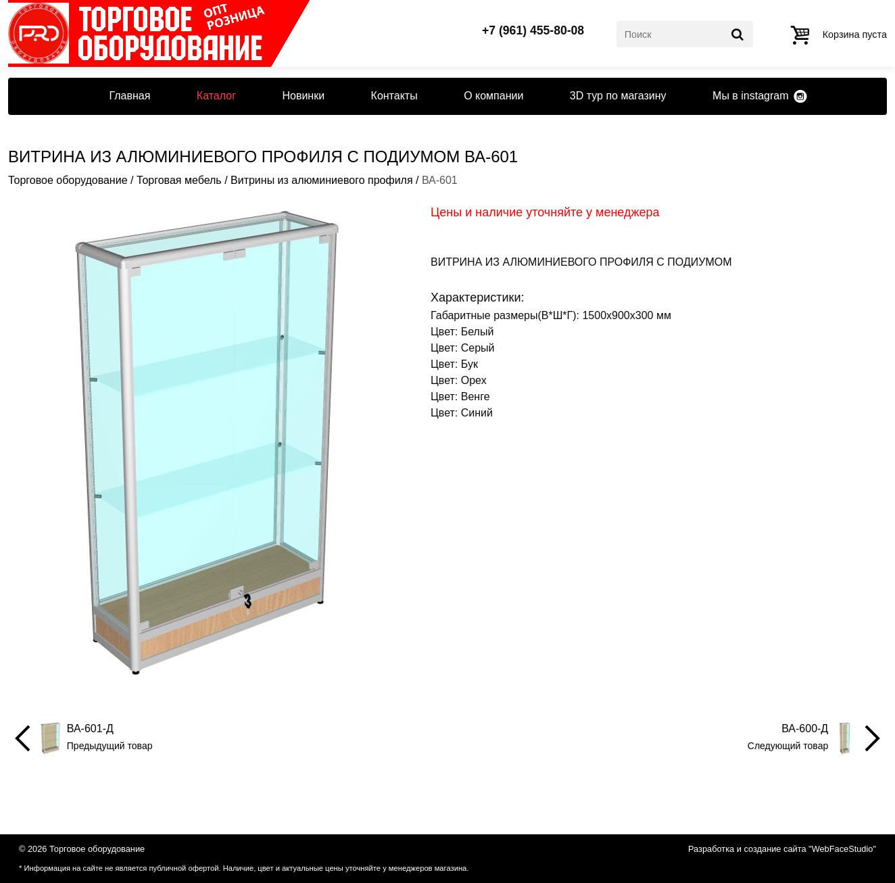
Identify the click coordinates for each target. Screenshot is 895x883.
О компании (493, 95)
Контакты (394, 95)
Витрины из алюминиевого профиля (322, 180)
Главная (129, 95)
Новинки (303, 95)
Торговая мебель (179, 180)
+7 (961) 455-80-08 (533, 31)
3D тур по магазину (618, 95)
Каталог (216, 95)
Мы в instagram (750, 95)
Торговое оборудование (68, 180)
